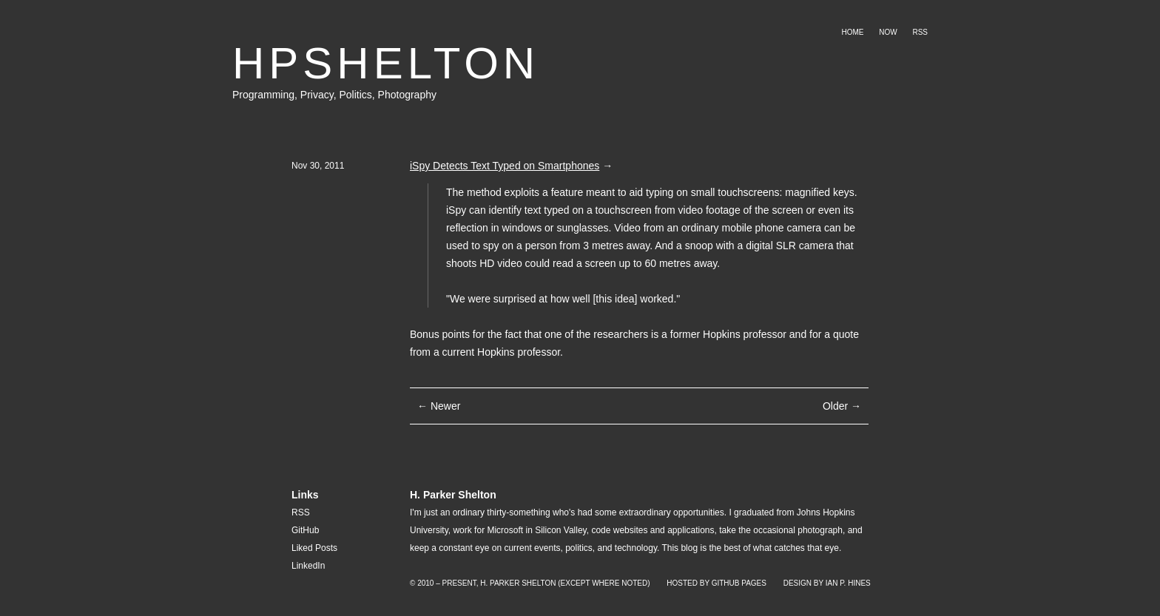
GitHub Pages (739, 583)
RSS (920, 32)
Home (852, 32)
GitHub (305, 530)
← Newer (438, 406)
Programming (263, 95)
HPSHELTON (385, 63)
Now (888, 32)
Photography (407, 95)
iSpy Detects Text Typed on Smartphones (504, 166)
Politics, (358, 95)
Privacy (317, 95)
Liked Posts (314, 548)
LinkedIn (308, 566)
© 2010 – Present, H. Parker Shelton (483, 583)
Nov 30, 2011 (317, 165)
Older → (842, 406)
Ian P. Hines (848, 583)
